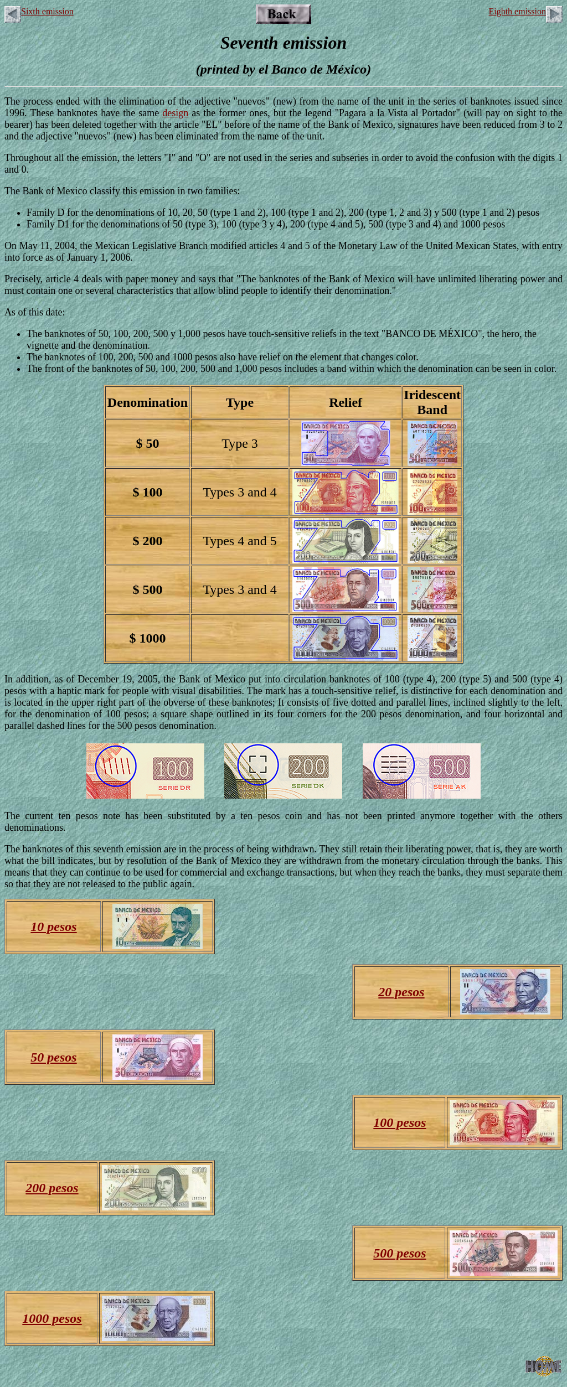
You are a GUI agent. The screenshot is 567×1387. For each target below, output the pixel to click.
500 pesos (399, 1253)
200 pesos (51, 1188)
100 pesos (399, 1122)
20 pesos (401, 992)
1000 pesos (51, 1318)
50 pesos (53, 1057)
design (175, 112)
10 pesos (53, 926)
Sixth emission (39, 11)
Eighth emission (525, 11)
